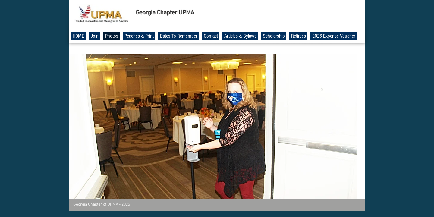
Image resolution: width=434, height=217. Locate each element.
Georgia (146, 13)
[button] (213, 126)
